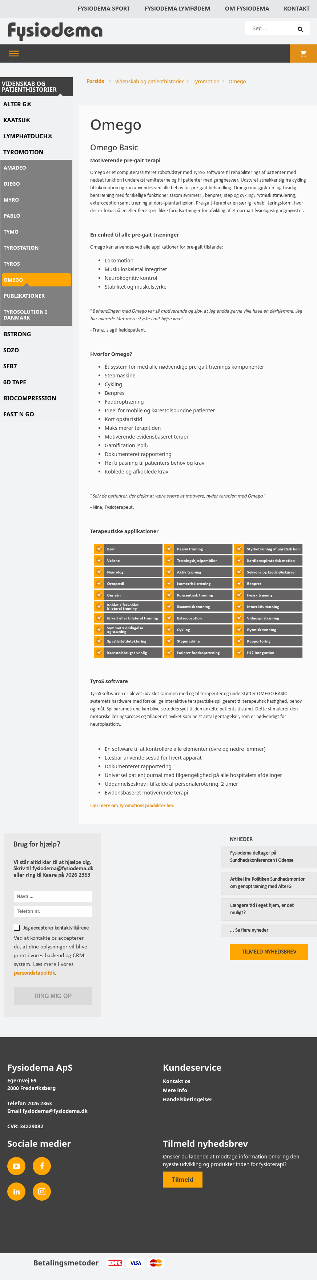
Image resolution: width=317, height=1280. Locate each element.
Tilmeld (182, 1180)
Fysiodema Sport (104, 8)
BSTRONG (17, 334)
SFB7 (10, 366)
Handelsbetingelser (187, 1099)
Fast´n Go (18, 414)
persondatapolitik (34, 973)
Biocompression (29, 398)
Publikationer (24, 295)
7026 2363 (39, 1103)
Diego (12, 183)
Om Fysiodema (247, 8)
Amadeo (15, 167)
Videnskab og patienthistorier (29, 87)
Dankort (114, 1262)
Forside (95, 81)
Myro (11, 199)
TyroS (12, 263)
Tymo (11, 231)
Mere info (175, 1090)
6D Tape (14, 382)
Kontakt (297, 8)
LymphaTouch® (27, 136)
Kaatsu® (17, 120)
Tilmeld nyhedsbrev (269, 952)
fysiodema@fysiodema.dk (55, 1110)
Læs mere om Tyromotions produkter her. (133, 806)
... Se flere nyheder (249, 930)
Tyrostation (21, 247)
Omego (13, 279)
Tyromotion (23, 152)
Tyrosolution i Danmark (25, 314)
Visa (135, 1262)
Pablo (12, 215)
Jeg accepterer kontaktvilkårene (56, 928)
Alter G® (17, 104)
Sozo (11, 350)
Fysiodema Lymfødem (177, 8)
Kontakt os (176, 1081)
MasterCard (155, 1262)
